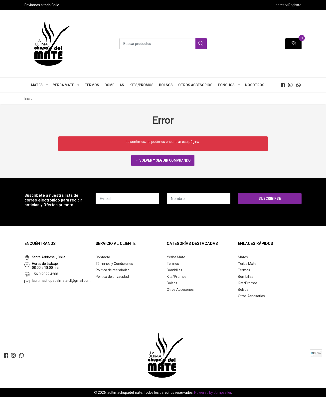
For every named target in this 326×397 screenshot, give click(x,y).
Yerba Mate (63, 85)
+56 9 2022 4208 (45, 274)
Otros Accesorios (195, 85)
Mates (37, 85)
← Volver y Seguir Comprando (163, 160)
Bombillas (114, 85)
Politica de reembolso (113, 270)
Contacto (103, 257)
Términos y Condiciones (114, 264)
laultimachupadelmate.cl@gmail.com (61, 281)
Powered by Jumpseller (212, 393)
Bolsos (166, 85)
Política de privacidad (112, 277)
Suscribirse (270, 198)
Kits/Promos (142, 85)
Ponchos (226, 85)
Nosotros (254, 85)
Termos (92, 85)
